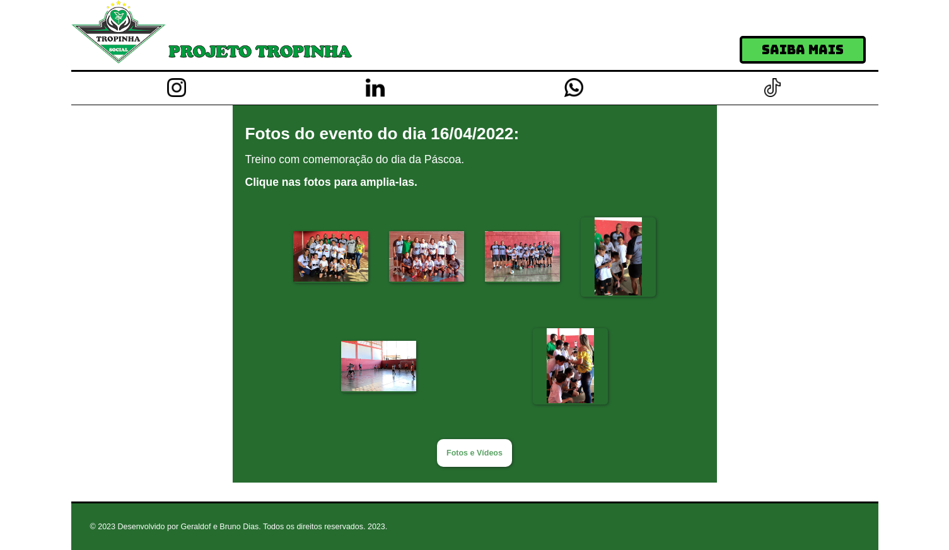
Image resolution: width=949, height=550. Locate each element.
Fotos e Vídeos (474, 453)
